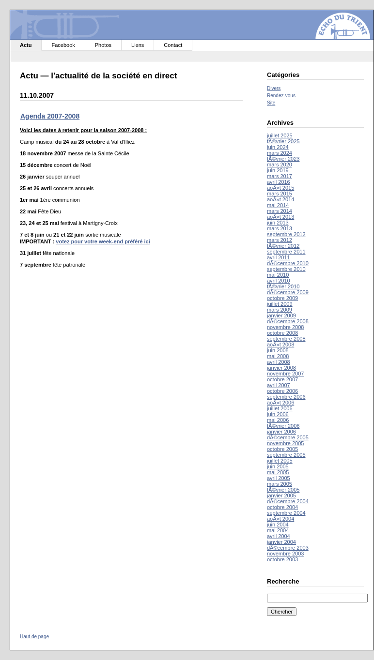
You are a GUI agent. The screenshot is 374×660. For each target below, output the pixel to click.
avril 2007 (278, 385)
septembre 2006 (286, 397)
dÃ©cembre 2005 (288, 437)
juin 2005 (278, 466)
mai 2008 (278, 356)
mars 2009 (279, 310)
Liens (137, 45)
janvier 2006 (281, 432)
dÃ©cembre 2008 (288, 321)
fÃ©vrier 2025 (283, 141)
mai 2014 (278, 205)
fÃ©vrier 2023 (283, 159)
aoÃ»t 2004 (280, 519)
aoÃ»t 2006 (280, 402)
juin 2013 (278, 222)
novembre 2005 (285, 443)
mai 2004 (278, 530)
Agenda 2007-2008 (49, 116)
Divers (273, 88)
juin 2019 (278, 170)
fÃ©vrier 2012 (283, 246)
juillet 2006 (280, 408)
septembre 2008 (286, 339)
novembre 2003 (285, 553)
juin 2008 (278, 350)
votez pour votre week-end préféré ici (103, 241)
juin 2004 (278, 524)
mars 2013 (279, 228)
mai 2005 (278, 472)
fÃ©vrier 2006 (283, 426)
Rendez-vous (281, 95)
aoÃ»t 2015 (280, 188)
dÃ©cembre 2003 (288, 548)
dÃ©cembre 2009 (288, 292)
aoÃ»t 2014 (280, 199)
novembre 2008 (285, 327)
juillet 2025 (280, 135)
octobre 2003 (282, 559)
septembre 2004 (286, 513)
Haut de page (34, 636)
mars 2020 (279, 164)
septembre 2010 (286, 269)
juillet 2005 (280, 461)
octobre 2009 (282, 298)
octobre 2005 (282, 449)
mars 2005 (279, 484)
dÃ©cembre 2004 (288, 501)
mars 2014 (279, 211)
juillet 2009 (280, 304)
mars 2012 (279, 240)
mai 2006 (278, 420)
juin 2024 (278, 147)
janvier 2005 (281, 495)
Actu (25, 45)
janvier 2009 (281, 315)
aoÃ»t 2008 (280, 344)
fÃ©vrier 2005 (283, 490)
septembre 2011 (286, 252)
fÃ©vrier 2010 (283, 286)
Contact (173, 45)
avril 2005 (278, 478)
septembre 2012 (286, 234)
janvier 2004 (281, 542)
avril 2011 (278, 257)
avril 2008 (278, 362)
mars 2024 (279, 153)
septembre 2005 (286, 455)
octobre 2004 (282, 507)
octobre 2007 (282, 379)
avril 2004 (278, 536)
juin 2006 (278, 414)
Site (271, 102)
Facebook (63, 45)
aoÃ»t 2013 (280, 217)
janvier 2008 (281, 368)
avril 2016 (278, 182)
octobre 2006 (282, 391)
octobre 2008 (282, 333)
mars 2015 (279, 193)
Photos (103, 45)
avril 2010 (278, 281)
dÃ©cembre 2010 (288, 263)
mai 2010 (278, 275)
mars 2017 (279, 176)
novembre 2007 (285, 373)
